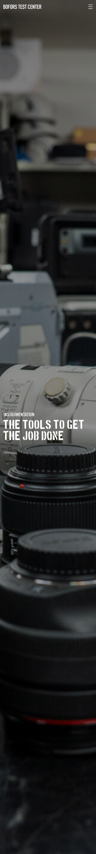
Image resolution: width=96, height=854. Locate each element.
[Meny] (90, 7)
